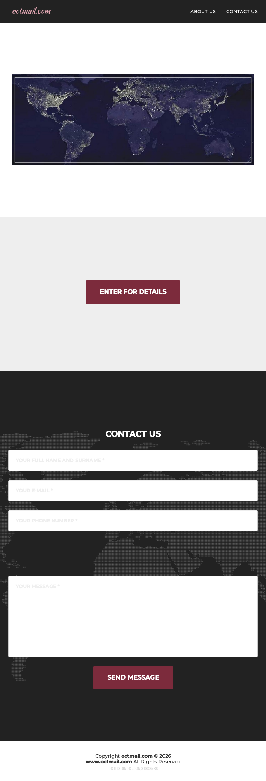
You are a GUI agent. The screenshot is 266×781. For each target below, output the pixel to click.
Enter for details (133, 292)
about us (203, 17)
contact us (242, 17)
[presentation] (61, 553)
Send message (133, 677)
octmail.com (33, 16)
